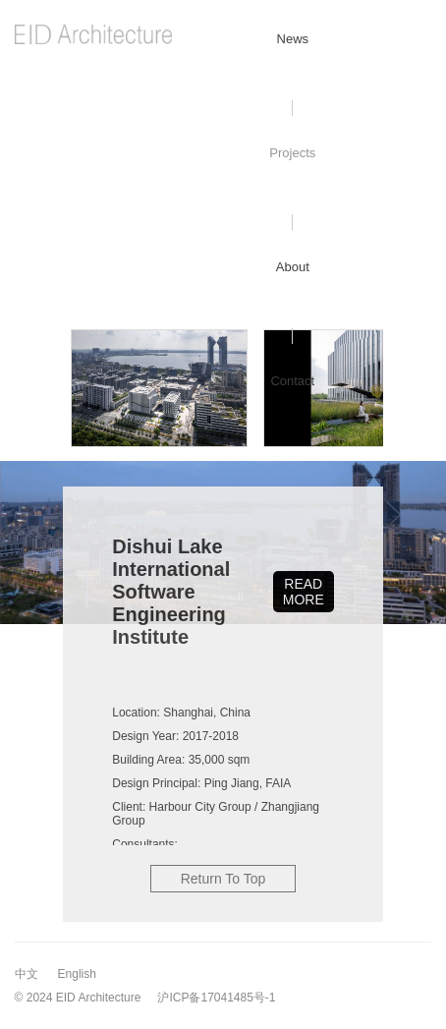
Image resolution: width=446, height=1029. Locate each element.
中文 (26, 974)
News (293, 38)
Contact (292, 380)
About (292, 266)
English (77, 974)
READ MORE (303, 591)
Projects (292, 152)
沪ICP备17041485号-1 (216, 997)
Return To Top (223, 878)
